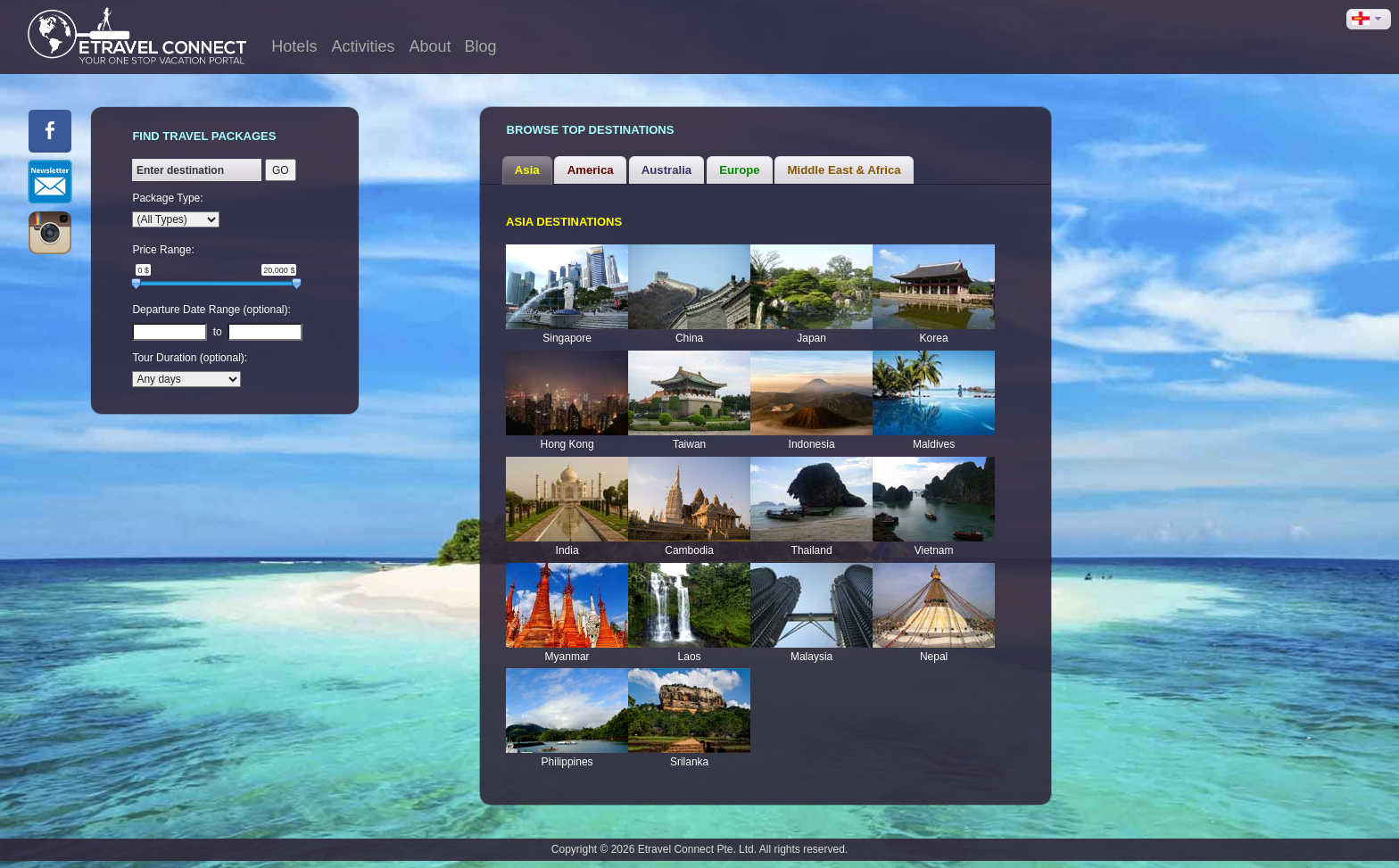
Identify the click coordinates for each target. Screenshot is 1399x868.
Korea (934, 338)
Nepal (934, 656)
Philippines (567, 762)
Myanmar (567, 656)
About (430, 46)
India (567, 550)
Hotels (294, 46)
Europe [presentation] (739, 170)
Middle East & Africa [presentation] (844, 170)
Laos (689, 656)
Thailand (811, 550)
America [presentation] (590, 170)
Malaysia (811, 656)
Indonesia (812, 444)
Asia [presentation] (527, 170)
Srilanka (689, 762)
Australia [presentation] (666, 170)
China (689, 338)
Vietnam (934, 550)
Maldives (934, 444)
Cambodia (689, 550)
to (217, 332)
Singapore (567, 338)
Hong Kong (567, 444)
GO (280, 170)
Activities (362, 46)
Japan (811, 338)
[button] (1368, 19)
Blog (480, 46)
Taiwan (689, 444)
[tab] (527, 170)
